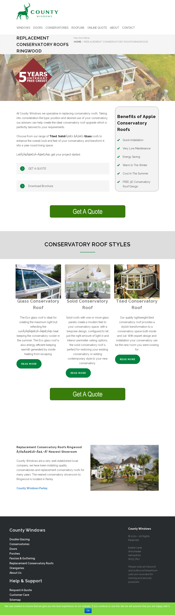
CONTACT (128, 27)
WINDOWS (23, 27)
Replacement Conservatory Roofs (31, 563)
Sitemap (15, 599)
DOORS (37, 27)
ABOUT (114, 27)
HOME (77, 41)
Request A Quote (20, 590)
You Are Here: (81, 37)
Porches (14, 553)
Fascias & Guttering (22, 558)
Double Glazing (19, 539)
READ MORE (29, 364)
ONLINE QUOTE (97, 27)
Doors (13, 548)
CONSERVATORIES (57, 27)
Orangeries (16, 568)
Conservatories (19, 544)
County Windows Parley (32, 488)
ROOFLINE (77, 27)
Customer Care (19, 594)
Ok (88, 610)
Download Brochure (40, 186)
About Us (15, 572)
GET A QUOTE (37, 168)
